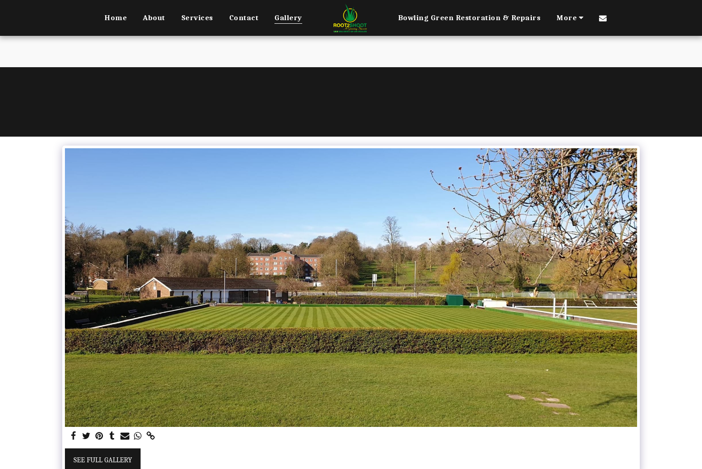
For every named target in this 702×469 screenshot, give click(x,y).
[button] (602, 18)
